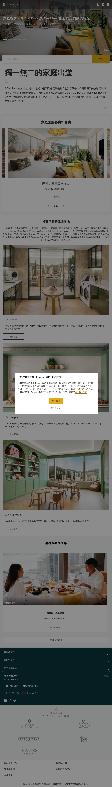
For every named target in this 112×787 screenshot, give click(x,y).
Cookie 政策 (81, 392)
